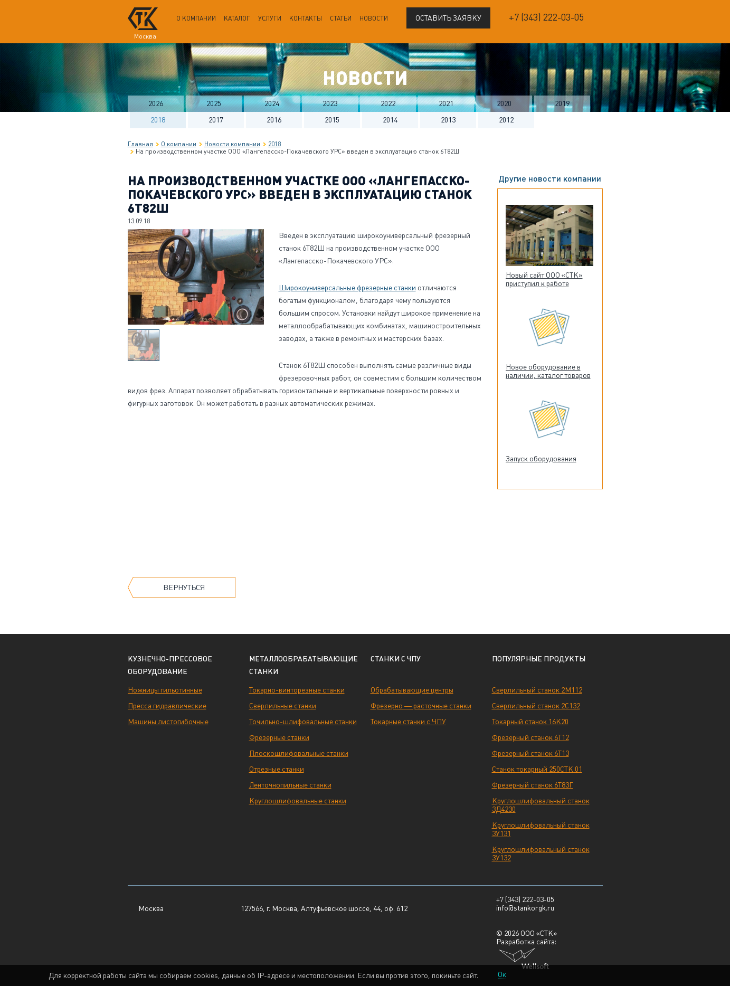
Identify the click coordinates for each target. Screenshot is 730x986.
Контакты (305, 18)
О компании (196, 18)
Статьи (341, 18)
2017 (215, 120)
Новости (373, 18)
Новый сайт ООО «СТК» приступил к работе (544, 279)
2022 (388, 103)
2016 (274, 120)
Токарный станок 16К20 (530, 721)
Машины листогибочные (168, 721)
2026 (155, 103)
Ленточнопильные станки (290, 785)
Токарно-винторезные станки (297, 690)
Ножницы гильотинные (165, 690)
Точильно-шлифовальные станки (303, 721)
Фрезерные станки (279, 737)
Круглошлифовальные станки (297, 801)
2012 (506, 120)
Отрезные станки (276, 769)
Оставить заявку (448, 18)
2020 (504, 103)
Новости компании (232, 144)
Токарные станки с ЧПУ (408, 721)
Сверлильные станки (282, 705)
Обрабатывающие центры (412, 690)
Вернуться (184, 587)
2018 (157, 120)
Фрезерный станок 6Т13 (530, 753)
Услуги (269, 18)
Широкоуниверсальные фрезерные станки (347, 287)
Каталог (237, 18)
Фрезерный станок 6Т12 (530, 737)
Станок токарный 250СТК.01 (537, 769)
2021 (446, 103)
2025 (213, 103)
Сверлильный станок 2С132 (536, 705)
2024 (271, 103)
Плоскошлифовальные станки (298, 753)
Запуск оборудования (541, 458)
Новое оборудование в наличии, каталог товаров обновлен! (548, 375)
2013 (448, 120)
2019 (562, 103)
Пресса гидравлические (167, 705)
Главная (140, 144)
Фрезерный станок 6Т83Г (532, 785)
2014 (390, 120)
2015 (332, 120)
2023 (330, 103)
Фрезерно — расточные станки (421, 705)
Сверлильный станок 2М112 (537, 690)
